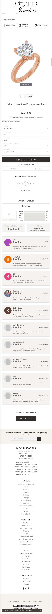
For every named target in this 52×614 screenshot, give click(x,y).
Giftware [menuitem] (26, 508)
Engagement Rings (9, 20)
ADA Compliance (37, 601)
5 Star (21, 212)
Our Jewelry (26, 556)
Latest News (26, 564)
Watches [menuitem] (26, 503)
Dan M (15, 393)
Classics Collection (26, 542)
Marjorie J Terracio (20, 359)
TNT (14, 240)
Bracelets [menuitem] (26, 489)
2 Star (21, 218)
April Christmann (19, 325)
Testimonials (26, 562)
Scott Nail (16, 257)
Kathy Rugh (17, 308)
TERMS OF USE (25, 601)
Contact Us (26, 567)
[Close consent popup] (40, 610)
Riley (14, 274)
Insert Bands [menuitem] (26, 514)
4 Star (21, 214)
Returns (38, 169)
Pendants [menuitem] (26, 492)
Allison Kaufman (26, 528)
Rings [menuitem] (26, 487)
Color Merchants (26, 545)
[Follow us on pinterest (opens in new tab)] (28, 588)
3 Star (21, 216)
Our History (26, 559)
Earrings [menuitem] (26, 498)
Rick (14, 376)
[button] (19, 82)
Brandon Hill (17, 291)
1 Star (21, 220)
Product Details (26, 200)
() (47, 212)
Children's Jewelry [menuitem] (26, 506)
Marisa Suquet (18, 342)
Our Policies (26, 570)
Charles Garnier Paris (26, 536)
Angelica (26, 531)
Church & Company (26, 539)
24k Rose (26, 523)
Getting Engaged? (26, 553)
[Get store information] (26, 458)
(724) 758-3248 (26, 97)
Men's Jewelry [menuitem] (26, 500)
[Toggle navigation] (3, 13)
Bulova (26, 534)
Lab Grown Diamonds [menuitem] (26, 484)
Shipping (14, 169)
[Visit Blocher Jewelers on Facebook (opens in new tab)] (23, 588)
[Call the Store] (26, 456)
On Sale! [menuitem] (26, 511)
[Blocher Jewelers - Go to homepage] (26, 7)
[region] (26, 63)
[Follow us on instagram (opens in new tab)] (26, 588)
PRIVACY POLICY (14, 601)
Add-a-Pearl (26, 526)
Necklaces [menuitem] (25, 495)
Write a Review (26, 418)
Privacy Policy (28, 610)
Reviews (26, 206)
